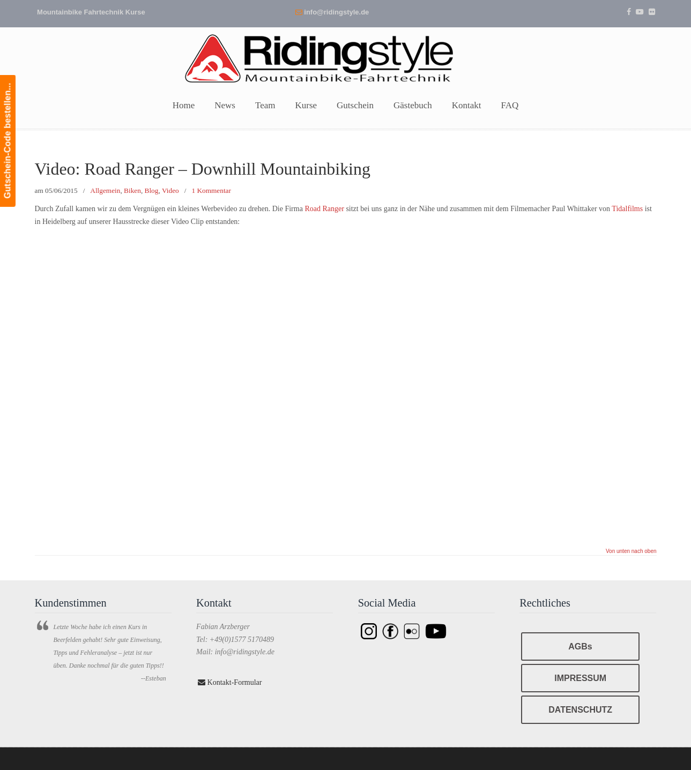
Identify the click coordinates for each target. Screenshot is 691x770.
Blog (152, 190)
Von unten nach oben (631, 551)
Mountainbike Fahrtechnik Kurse (91, 12)
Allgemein (105, 190)
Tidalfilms (627, 209)
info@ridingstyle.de (336, 12)
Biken (132, 190)
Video (170, 190)
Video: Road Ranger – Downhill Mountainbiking (202, 169)
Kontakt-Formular (230, 682)
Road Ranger (324, 209)
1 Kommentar (211, 190)
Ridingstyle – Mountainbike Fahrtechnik (346, 57)
